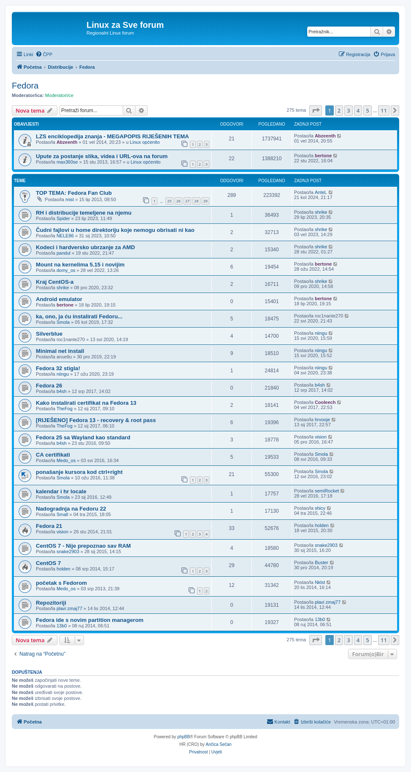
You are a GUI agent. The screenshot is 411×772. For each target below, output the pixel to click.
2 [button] (339, 110)
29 (205, 201)
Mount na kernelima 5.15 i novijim (80, 264)
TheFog (65, 408)
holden (322, 525)
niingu (321, 333)
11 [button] (384, 110)
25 (169, 201)
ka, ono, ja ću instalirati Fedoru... (79, 316)
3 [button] (348, 110)
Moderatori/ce (59, 95)
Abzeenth (67, 142)
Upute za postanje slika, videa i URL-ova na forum (102, 156)
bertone (323, 155)
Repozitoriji (51, 603)
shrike (321, 212)
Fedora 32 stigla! (58, 368)
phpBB (183, 736)
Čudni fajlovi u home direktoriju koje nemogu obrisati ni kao (115, 230)
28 (196, 201)
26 (178, 201)
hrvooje (322, 419)
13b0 (62, 625)
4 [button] (358, 110)
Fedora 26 (49, 385)
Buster (321, 562)
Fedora (25, 85)
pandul (63, 253)
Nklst (320, 582)
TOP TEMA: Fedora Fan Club (74, 193)
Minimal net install (60, 351)
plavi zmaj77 (69, 608)
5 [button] (367, 110)
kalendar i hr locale (61, 491)
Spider (63, 218)
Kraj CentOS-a (54, 282)
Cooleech (325, 402)
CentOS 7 (48, 563)
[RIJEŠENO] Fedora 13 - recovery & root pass (96, 420)
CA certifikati (53, 455)
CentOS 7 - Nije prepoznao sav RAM (83, 546)
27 (187, 201)
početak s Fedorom (61, 583)
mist (69, 199)
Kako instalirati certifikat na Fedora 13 (86, 403)
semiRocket (327, 490)
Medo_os (66, 460)
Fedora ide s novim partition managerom (89, 620)
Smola (63, 322)
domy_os (66, 270)
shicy (320, 508)
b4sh (62, 391)
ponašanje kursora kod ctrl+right (79, 472)
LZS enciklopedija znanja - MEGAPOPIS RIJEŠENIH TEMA (112, 136)
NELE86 (65, 235)
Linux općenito (145, 142)
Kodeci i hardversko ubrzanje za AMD (85, 247)
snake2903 (68, 551)
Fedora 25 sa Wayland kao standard (83, 437)
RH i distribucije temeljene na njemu (83, 213)
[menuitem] (44, 54)
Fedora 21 (49, 526)
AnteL (321, 192)
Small (62, 514)
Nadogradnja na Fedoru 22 (71, 509)
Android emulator (59, 299)
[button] (315, 110)
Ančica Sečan (219, 744)
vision (321, 436)
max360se (67, 161)
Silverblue (49, 334)
